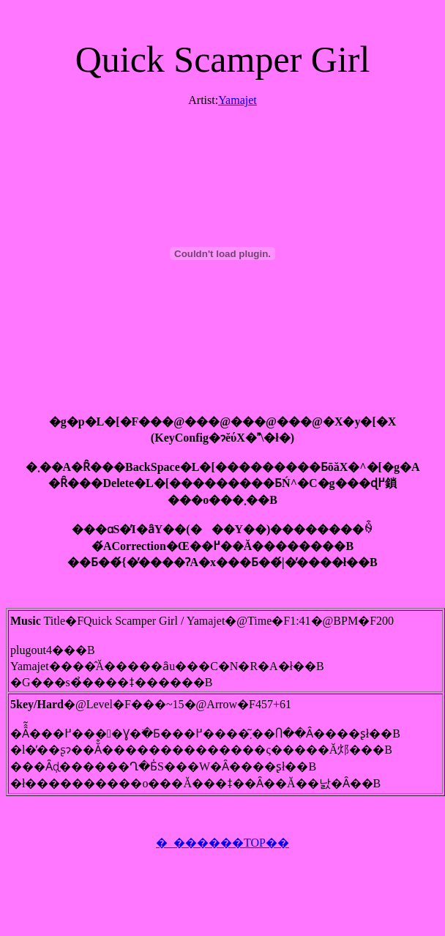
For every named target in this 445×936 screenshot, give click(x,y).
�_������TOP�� (222, 842)
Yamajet (237, 100)
